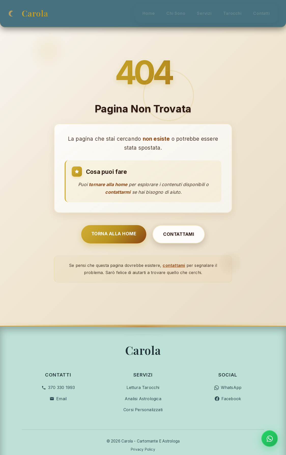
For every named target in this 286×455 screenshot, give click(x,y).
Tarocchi (231, 9)
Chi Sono (165, 9)
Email (61, 372)
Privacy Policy (143, 424)
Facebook (231, 372)
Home (134, 9)
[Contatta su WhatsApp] (269, 438)
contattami (174, 252)
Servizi (199, 9)
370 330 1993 (61, 361)
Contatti (265, 9)
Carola (35, 10)
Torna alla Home (113, 221)
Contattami (178, 221)
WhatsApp (231, 361)
